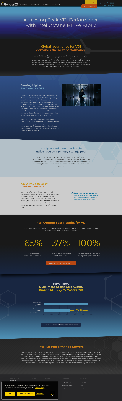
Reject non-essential (26, 394)
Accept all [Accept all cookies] (10, 394)
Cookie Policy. (39, 388)
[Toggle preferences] (41, 393)
